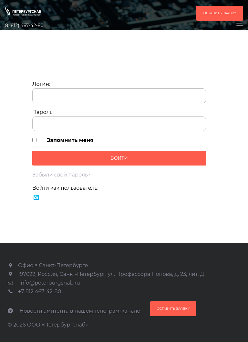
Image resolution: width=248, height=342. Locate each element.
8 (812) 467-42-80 (24, 25)
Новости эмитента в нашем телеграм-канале (79, 311)
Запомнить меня (70, 140)
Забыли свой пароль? (61, 175)
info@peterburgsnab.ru (49, 283)
